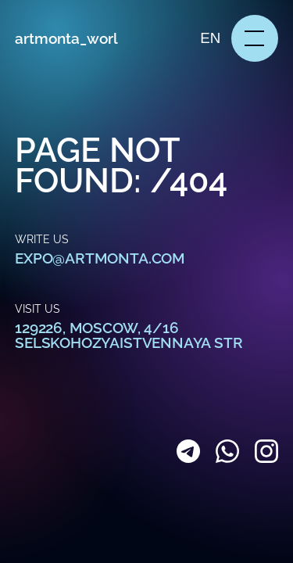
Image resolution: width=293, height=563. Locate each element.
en (210, 38)
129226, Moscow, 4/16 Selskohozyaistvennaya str (128, 335)
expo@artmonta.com (100, 258)
